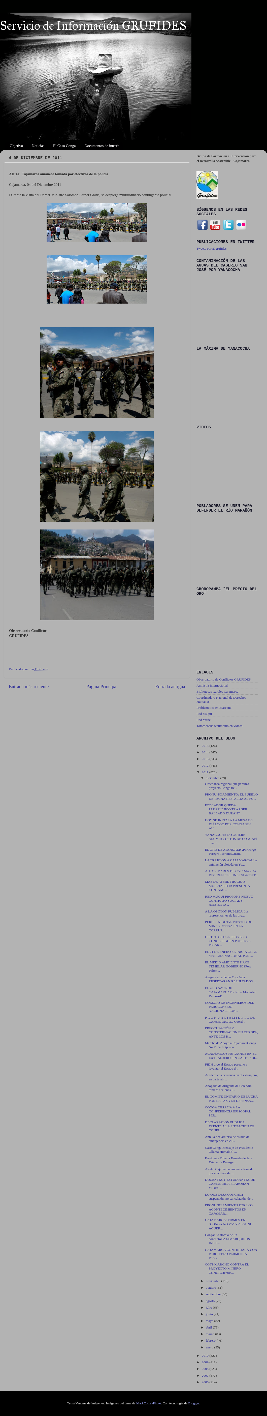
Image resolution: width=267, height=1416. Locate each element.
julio (209, 1307)
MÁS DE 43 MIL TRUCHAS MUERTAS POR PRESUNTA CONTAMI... (227, 886)
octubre (211, 1287)
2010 (205, 1356)
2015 (205, 746)
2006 (205, 1382)
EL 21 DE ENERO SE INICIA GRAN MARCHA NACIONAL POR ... (231, 954)
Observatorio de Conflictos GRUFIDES (223, 679)
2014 (205, 752)
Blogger (193, 1403)
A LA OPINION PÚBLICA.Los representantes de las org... (227, 913)
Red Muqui (204, 714)
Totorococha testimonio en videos (219, 726)
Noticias (38, 146)
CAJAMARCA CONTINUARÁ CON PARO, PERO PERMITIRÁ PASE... (231, 1254)
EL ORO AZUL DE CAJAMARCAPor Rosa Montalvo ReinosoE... (230, 992)
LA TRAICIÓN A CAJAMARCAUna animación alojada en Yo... (231, 862)
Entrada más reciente (29, 686)
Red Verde (203, 720)
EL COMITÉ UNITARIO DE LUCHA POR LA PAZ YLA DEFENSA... (231, 1098)
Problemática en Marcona (213, 708)
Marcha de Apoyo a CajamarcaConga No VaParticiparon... (230, 1045)
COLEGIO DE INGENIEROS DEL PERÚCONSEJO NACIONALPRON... (229, 1007)
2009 (205, 1362)
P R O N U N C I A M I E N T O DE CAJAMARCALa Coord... (230, 1019)
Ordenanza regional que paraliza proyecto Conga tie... (227, 786)
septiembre (214, 1294)
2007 (205, 1375)
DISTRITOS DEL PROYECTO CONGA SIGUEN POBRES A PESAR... (228, 941)
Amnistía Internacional (212, 685)
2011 (205, 772)
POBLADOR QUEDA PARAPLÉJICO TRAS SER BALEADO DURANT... (226, 809)
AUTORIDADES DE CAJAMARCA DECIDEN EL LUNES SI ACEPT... (231, 873)
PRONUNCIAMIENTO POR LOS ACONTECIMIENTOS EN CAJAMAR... (229, 1209)
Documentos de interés (102, 146)
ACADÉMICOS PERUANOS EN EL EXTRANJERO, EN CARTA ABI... (231, 1055)
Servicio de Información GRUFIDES (93, 25)
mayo (210, 1321)
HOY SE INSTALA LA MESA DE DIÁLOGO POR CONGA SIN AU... (229, 824)
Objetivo (16, 146)
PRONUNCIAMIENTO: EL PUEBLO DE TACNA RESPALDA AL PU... (231, 796)
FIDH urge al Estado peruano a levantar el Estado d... (226, 1066)
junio (210, 1314)
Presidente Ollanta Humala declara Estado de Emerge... (228, 1160)
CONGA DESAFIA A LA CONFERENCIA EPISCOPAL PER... (228, 1111)
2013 (205, 759)
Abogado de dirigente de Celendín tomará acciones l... (228, 1088)
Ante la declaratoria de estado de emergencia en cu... (227, 1139)
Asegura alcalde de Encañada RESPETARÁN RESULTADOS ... (230, 979)
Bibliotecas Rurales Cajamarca (217, 691)
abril (209, 1327)
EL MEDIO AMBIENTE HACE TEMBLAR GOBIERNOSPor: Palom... (228, 966)
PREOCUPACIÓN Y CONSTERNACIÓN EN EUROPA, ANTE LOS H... (231, 1032)
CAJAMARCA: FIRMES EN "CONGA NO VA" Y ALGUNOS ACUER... (229, 1224)
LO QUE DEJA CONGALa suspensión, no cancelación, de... (229, 1196)
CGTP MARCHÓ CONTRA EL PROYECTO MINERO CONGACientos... (227, 1268)
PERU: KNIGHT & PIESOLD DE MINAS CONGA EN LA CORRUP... (228, 926)
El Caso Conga (64, 146)
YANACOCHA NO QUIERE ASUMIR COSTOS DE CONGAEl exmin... (231, 839)
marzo (210, 1334)
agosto (211, 1301)
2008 (205, 1369)
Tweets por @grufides (211, 248)
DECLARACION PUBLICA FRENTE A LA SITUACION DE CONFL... (229, 1126)
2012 (205, 766)
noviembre (213, 1281)
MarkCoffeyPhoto (148, 1403)
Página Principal (101, 686)
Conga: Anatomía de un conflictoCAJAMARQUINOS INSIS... (227, 1239)
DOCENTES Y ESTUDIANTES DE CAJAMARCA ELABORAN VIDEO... (230, 1184)
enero (210, 1347)
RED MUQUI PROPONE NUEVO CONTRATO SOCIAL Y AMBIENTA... (229, 900)
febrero (211, 1340)
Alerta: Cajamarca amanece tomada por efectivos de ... (229, 1171)
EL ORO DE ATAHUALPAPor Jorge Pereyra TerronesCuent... (230, 852)
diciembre (213, 778)
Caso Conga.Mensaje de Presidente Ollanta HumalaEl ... (229, 1150)
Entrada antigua (170, 686)
